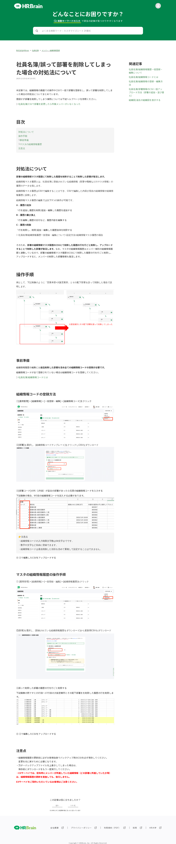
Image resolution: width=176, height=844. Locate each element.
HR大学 (152, 825)
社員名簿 (35, 50)
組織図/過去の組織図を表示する (144, 100)
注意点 (21, 147)
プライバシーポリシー (81, 825)
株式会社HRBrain (22, 50)
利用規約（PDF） (112, 825)
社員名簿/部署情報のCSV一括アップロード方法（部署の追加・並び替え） (146, 92)
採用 (135, 825)
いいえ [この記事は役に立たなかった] (73, 803)
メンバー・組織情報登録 (51, 50)
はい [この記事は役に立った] (57, 803)
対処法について (26, 131)
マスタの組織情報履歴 (31, 143)
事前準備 (24, 139)
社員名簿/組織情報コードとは (33, 375)
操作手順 (22, 135)
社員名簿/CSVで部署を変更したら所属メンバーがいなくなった (49, 104)
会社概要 (54, 825)
